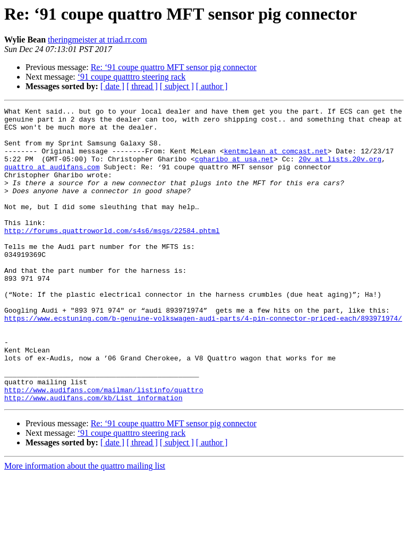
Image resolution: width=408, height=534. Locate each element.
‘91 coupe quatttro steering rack (131, 76)
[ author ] (212, 86)
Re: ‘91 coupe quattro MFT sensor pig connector (174, 67)
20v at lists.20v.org (340, 170)
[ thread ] (142, 86)
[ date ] (112, 86)
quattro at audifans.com (51, 179)
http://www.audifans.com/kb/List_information (93, 456)
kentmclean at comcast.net (275, 160)
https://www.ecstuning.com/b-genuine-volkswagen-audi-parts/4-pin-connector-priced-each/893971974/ (203, 361)
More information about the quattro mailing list (84, 524)
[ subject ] (177, 86)
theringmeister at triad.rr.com (97, 39)
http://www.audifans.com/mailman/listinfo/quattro (103, 447)
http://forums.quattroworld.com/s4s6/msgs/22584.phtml (112, 256)
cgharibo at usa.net (234, 170)
